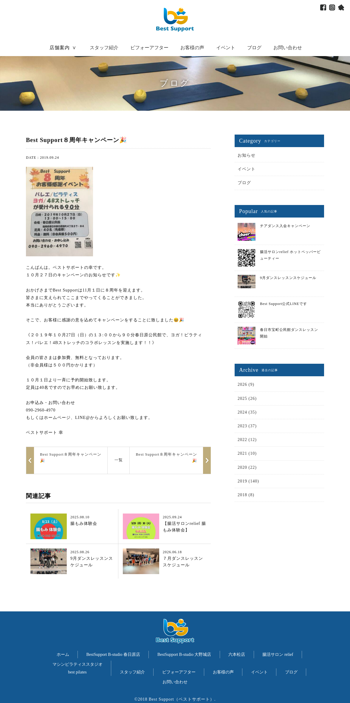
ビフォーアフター (149, 47)
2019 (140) (248, 481)
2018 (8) (246, 495)
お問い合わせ (287, 47)
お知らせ (246, 155)
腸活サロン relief (277, 654)
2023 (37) (247, 426)
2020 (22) (247, 467)
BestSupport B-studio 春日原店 (113, 654)
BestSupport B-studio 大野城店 (184, 654)
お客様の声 (192, 47)
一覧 (118, 460)
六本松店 (236, 654)
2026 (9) (246, 384)
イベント (225, 47)
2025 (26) (247, 398)
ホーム (63, 654)
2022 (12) (247, 439)
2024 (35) (247, 412)
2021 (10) (247, 453)
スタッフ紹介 (104, 47)
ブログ (254, 47)
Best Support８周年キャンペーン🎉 (166, 457)
